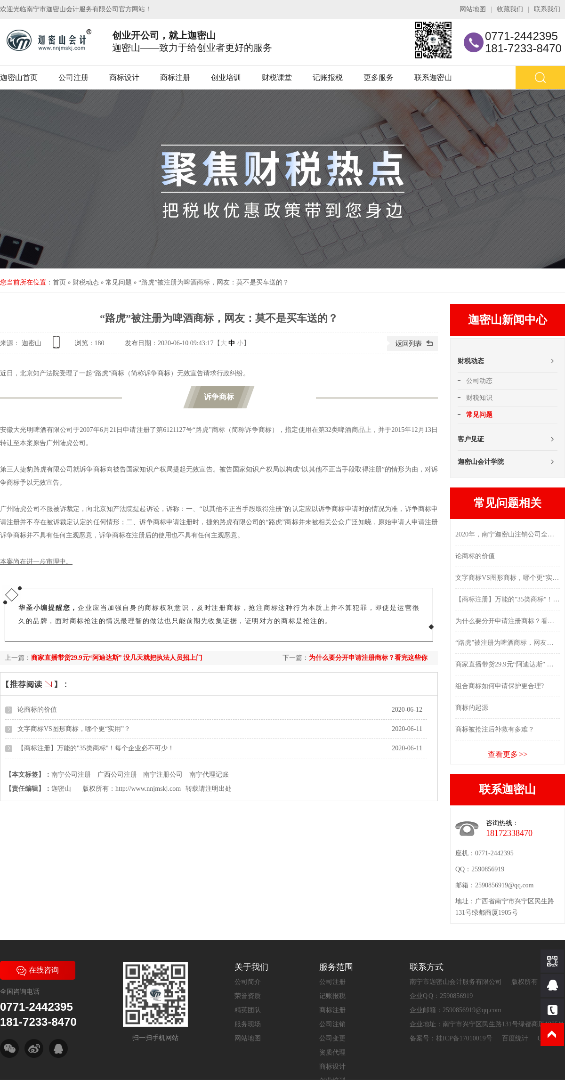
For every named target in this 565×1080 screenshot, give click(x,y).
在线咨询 (37, 970)
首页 (59, 282)
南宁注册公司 (163, 774)
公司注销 (332, 1024)
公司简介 (247, 981)
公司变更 (332, 1038)
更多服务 (378, 77)
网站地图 (473, 9)
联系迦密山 (433, 77)
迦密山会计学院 (481, 461)
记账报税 (328, 77)
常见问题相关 (507, 503)
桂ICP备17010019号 (464, 1038)
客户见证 (471, 439)
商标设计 (124, 77)
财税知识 (479, 397)
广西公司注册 (117, 774)
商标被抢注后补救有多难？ (494, 729)
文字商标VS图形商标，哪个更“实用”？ (73, 728)
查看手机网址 (58, 345)
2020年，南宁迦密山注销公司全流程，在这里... (507, 534)
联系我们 (547, 9)
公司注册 (73, 77)
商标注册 (175, 77)
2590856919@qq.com (504, 885)
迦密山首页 (19, 77)
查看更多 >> (508, 754)
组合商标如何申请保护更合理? (499, 686)
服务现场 (247, 1024)
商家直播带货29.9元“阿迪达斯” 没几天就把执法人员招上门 (116, 657)
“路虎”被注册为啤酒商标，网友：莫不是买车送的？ (213, 282)
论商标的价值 (37, 709)
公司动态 (479, 380)
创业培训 (226, 77)
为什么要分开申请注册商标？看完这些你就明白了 (507, 621)
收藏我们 (510, 9)
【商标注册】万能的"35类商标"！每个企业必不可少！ (95, 748)
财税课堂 (277, 77)
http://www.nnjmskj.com (148, 788)
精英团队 (247, 1010)
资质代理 (332, 1052)
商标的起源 (471, 707)
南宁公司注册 (71, 774)
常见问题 (118, 282)
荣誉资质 (247, 995)
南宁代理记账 (209, 774)
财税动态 (86, 282)
